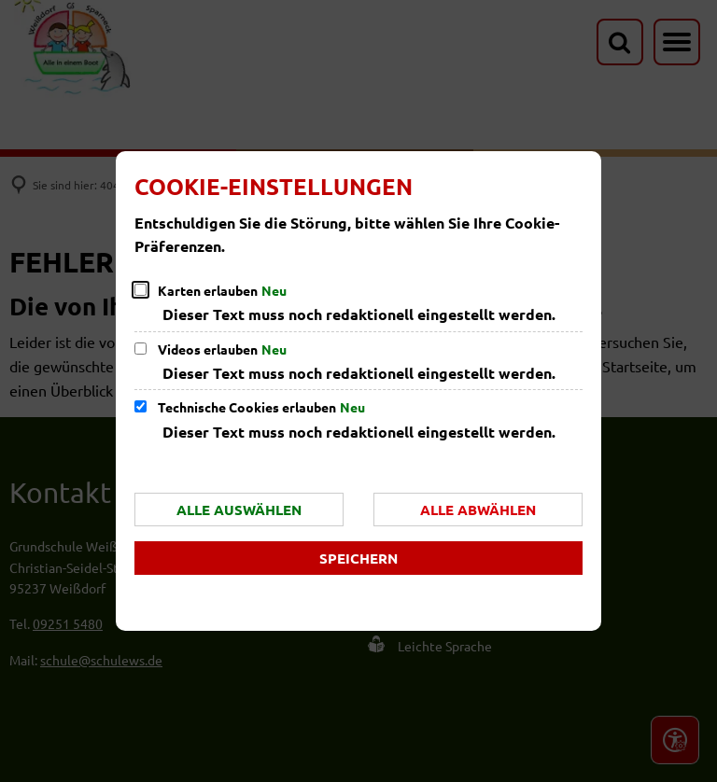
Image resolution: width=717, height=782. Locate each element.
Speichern (358, 558)
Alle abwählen (478, 509)
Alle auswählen (239, 509)
